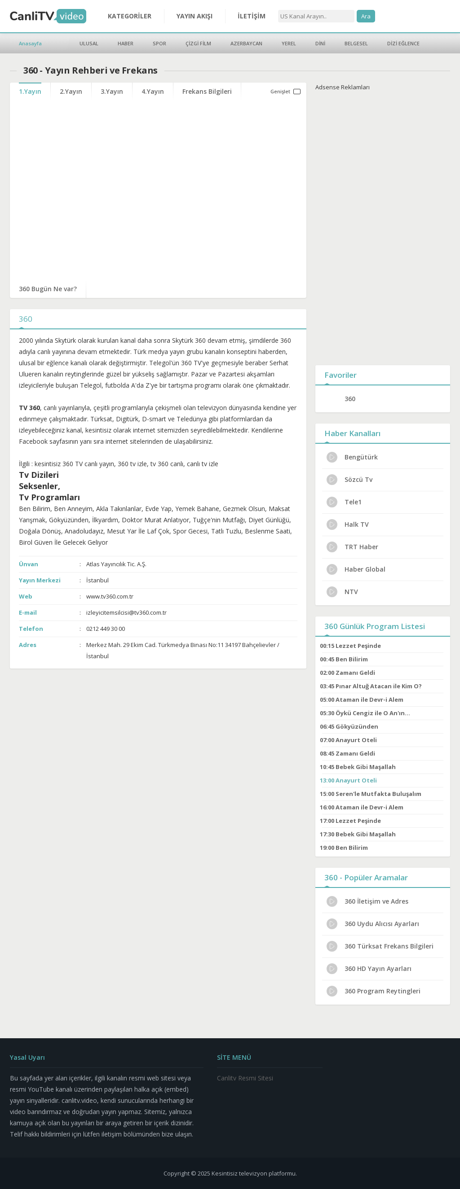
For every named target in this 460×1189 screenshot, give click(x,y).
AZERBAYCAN (246, 43)
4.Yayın (153, 91)
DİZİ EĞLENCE (403, 43)
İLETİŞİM (251, 16)
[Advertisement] (382, 226)
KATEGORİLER (129, 16)
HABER (125, 43)
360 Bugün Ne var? (48, 288)
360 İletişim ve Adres (367, 901)
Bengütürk (352, 457)
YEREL (289, 43)
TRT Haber (352, 547)
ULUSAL (89, 43)
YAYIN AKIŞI (194, 16)
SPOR (159, 43)
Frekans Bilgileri (207, 91)
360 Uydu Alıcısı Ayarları (373, 923)
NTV (342, 591)
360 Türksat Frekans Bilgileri (380, 946)
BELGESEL (356, 43)
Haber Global (356, 569)
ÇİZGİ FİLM (198, 43)
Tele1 (344, 502)
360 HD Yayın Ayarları (369, 968)
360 (350, 398)
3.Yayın (112, 91)
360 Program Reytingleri (373, 991)
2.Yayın (71, 91)
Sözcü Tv (349, 479)
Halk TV (348, 524)
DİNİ (320, 43)
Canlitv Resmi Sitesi (245, 1078)
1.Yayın (30, 91)
